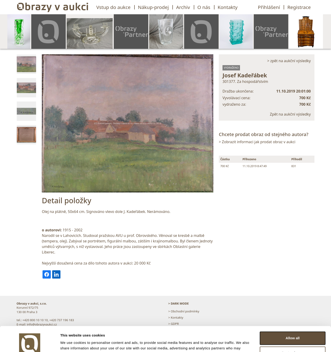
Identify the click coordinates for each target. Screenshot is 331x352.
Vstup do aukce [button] (113, 7)
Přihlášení (269, 7)
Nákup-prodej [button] (153, 7)
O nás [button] (203, 7)
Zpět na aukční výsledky (290, 114)
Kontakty (228, 7)
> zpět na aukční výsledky (289, 60)
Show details (71, 343)
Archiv (183, 7)
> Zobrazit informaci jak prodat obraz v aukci (257, 141)
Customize (292, 330)
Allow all (293, 315)
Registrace (299, 7)
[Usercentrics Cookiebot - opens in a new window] (30, 343)
